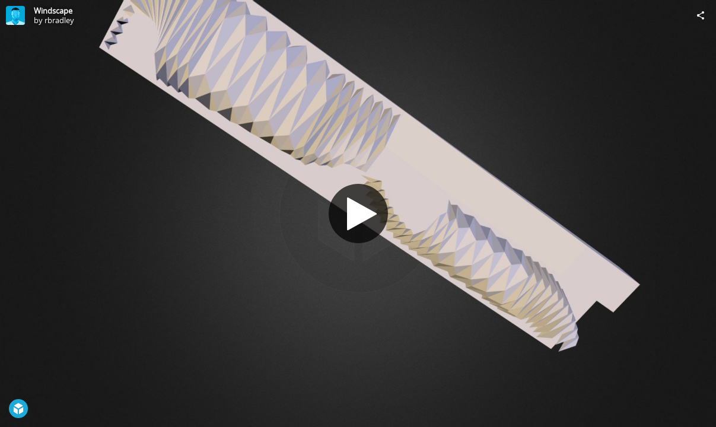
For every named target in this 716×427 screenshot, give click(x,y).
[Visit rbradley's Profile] (15, 15)
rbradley (59, 20)
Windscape (53, 10)
